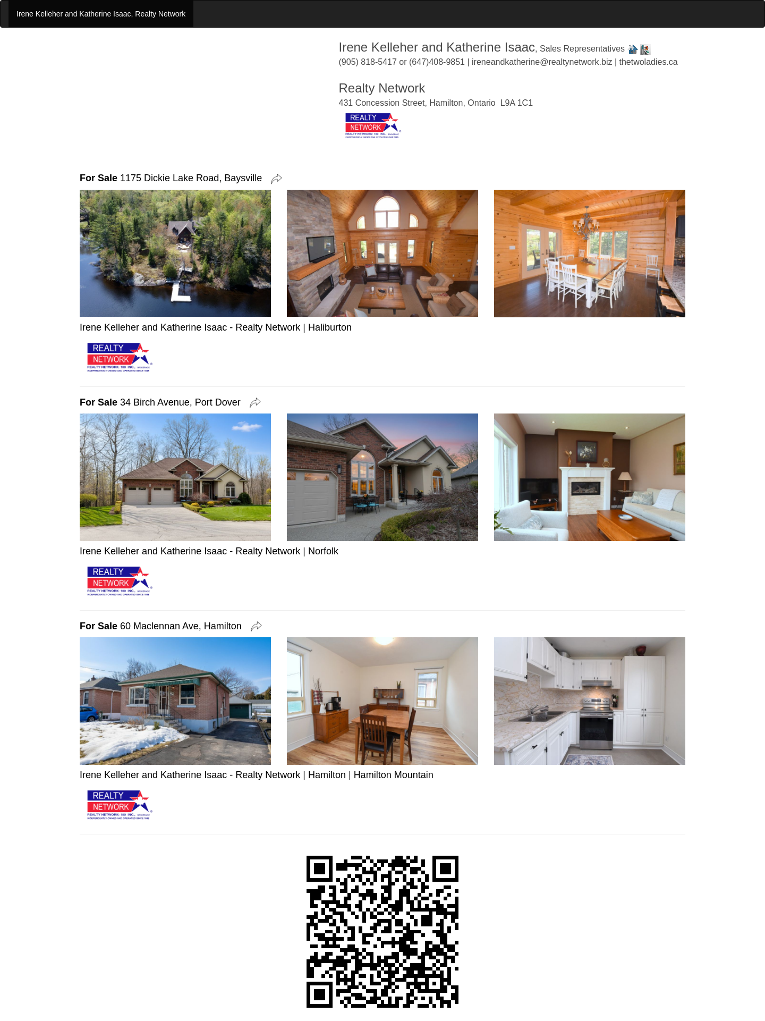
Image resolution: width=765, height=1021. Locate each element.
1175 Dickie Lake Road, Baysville (173, 178)
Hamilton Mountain (394, 775)
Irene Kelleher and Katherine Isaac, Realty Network (100, 14)
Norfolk (323, 551)
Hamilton (327, 775)
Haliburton (330, 327)
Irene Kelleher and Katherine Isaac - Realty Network (190, 327)
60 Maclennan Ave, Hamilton (163, 626)
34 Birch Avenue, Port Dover (163, 402)
